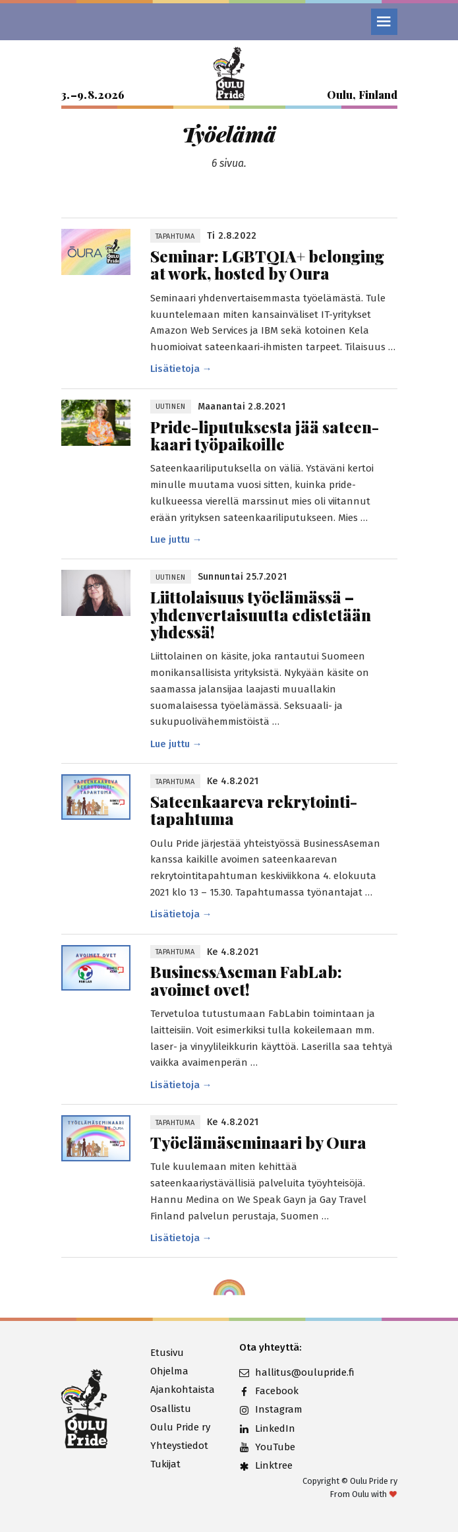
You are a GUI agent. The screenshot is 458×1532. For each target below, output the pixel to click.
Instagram (270, 1409)
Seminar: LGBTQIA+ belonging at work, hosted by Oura (267, 264)
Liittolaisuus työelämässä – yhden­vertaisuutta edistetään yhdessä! (260, 614)
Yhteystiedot (179, 1446)
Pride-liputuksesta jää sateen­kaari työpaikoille (264, 435)
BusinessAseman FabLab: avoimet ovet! (246, 980)
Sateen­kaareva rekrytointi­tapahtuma (253, 810)
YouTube (267, 1447)
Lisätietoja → (181, 369)
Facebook (269, 1391)
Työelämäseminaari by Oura (258, 1142)
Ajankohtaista (182, 1389)
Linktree (266, 1465)
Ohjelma (169, 1371)
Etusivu (167, 1353)
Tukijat (165, 1464)
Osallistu (170, 1409)
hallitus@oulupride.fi (273, 1372)
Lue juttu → (176, 539)
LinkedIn (267, 1428)
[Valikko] (384, 22)
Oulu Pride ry (180, 1427)
